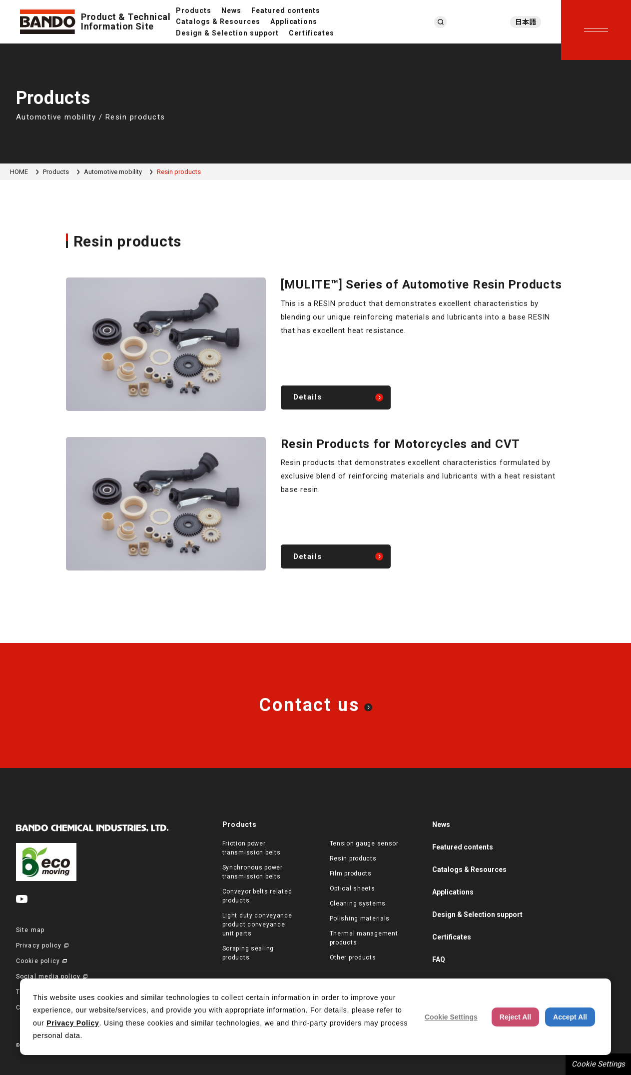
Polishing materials (360, 918)
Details (307, 397)
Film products (351, 873)
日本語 (525, 22)
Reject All (515, 1017)
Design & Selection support (227, 33)
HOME (19, 172)
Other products (353, 957)
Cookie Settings (598, 1064)
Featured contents (286, 10)
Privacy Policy (72, 1023)
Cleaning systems (358, 903)
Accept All (570, 1017)
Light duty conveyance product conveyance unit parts (257, 924)
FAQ (438, 960)
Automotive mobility (113, 172)
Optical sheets (352, 888)
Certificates (311, 33)
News (231, 10)
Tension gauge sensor (364, 843)
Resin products (353, 858)
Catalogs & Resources (218, 22)
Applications (294, 22)
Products (193, 10)
